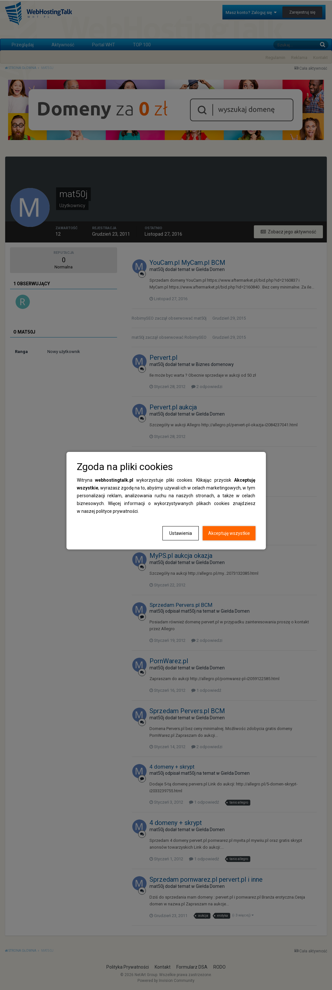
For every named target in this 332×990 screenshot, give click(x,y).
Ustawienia (180, 533)
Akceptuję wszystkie (229, 533)
